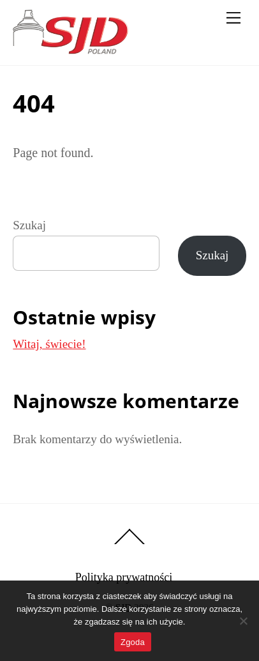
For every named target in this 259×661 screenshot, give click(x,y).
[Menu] (233, 17)
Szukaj (29, 225)
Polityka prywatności (123, 577)
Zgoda (133, 642)
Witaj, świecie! (49, 344)
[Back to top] (129, 543)
